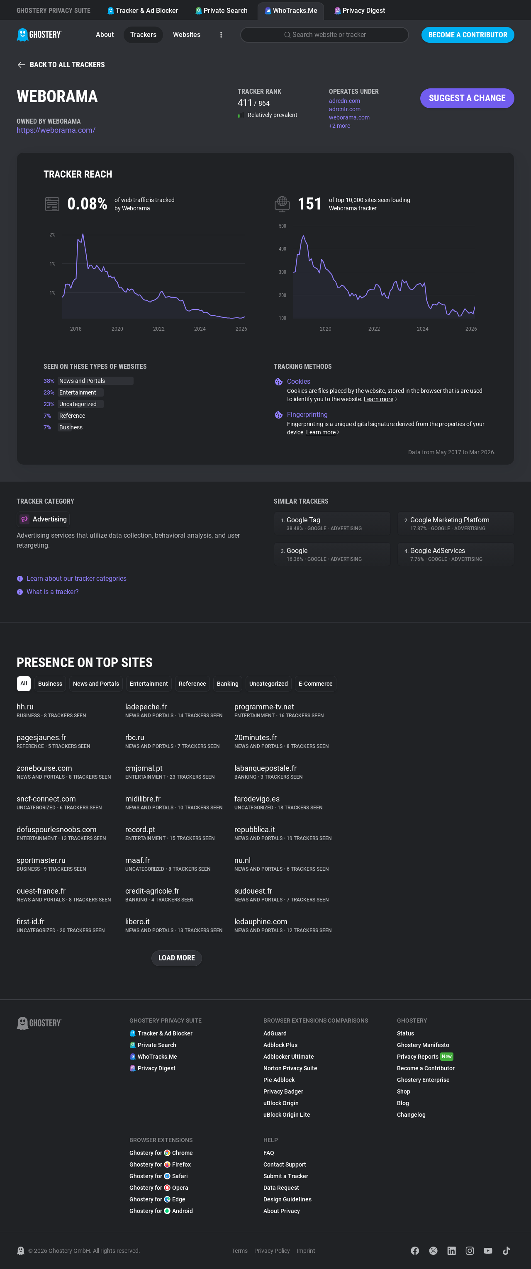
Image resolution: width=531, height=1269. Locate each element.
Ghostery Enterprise (423, 1080)
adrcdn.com (344, 100)
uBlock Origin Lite (286, 1114)
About (105, 35)
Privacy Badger (283, 1091)
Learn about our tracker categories (72, 578)
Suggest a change (467, 98)
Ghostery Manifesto (423, 1045)
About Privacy (281, 1211)
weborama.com (349, 117)
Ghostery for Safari (158, 1176)
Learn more (381, 399)
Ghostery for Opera (158, 1187)
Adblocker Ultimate (288, 1056)
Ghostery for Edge (157, 1199)
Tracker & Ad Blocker (142, 11)
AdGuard (275, 1033)
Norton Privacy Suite (290, 1068)
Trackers (143, 35)
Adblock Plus (280, 1045)
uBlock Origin (281, 1103)
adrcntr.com (344, 109)
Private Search (221, 11)
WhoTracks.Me (290, 11)
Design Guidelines (287, 1199)
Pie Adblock (279, 1080)
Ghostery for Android (161, 1211)
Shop (403, 1091)
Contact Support (284, 1164)
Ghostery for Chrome (161, 1153)
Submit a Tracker (285, 1176)
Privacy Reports (425, 1056)
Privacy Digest (359, 11)
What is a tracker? (48, 592)
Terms (240, 1250)
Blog (403, 1103)
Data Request (281, 1187)
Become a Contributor (468, 34)
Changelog (411, 1114)
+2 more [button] (339, 125)
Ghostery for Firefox (160, 1164)
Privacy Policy (272, 1250)
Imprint (306, 1250)
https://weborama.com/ (56, 130)
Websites (186, 35)
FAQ (268, 1153)
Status (405, 1033)
